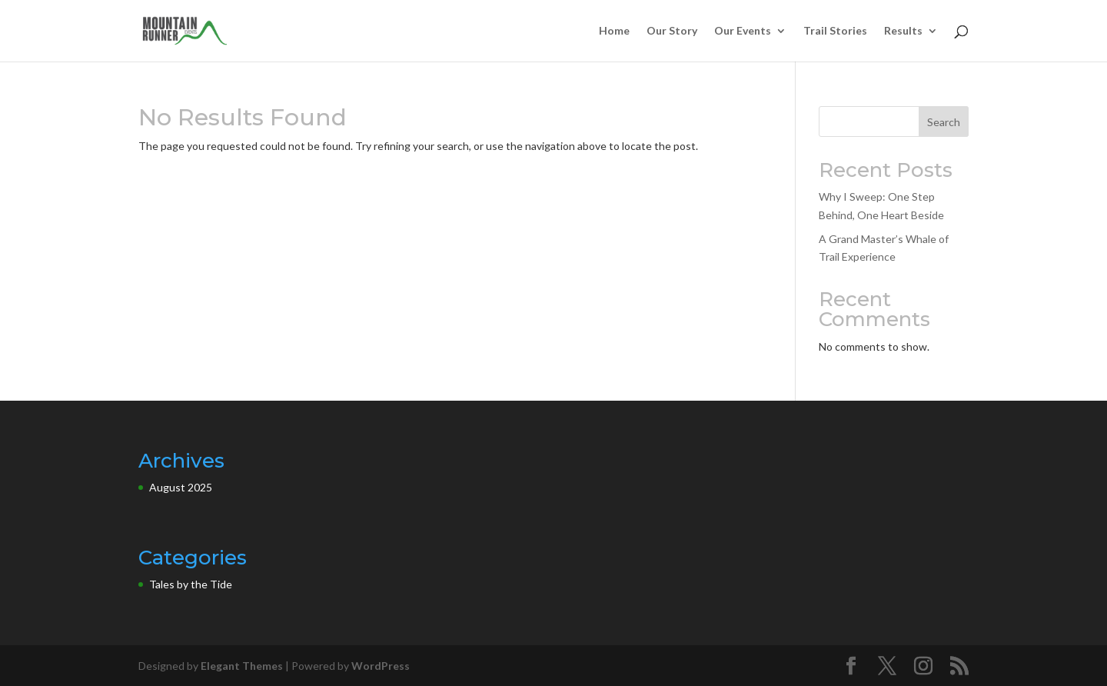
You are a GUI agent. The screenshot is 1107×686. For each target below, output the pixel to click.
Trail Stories (835, 31)
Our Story (672, 31)
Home (614, 31)
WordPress (380, 665)
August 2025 (180, 487)
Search (943, 121)
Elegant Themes (242, 665)
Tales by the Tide (190, 584)
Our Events (742, 31)
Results (903, 31)
